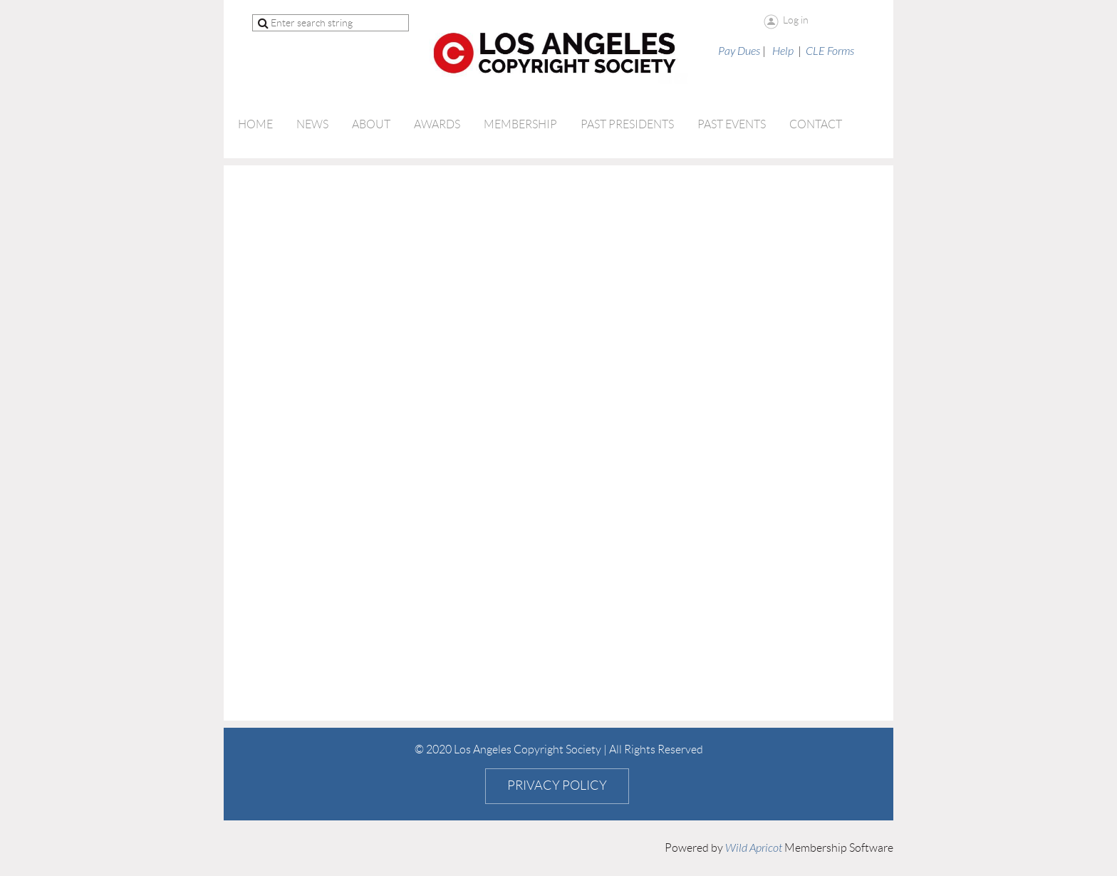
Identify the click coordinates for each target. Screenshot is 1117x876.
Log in (796, 20)
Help (783, 51)
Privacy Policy (557, 785)
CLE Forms (830, 51)
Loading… (459, 441)
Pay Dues (739, 51)
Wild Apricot (753, 848)
